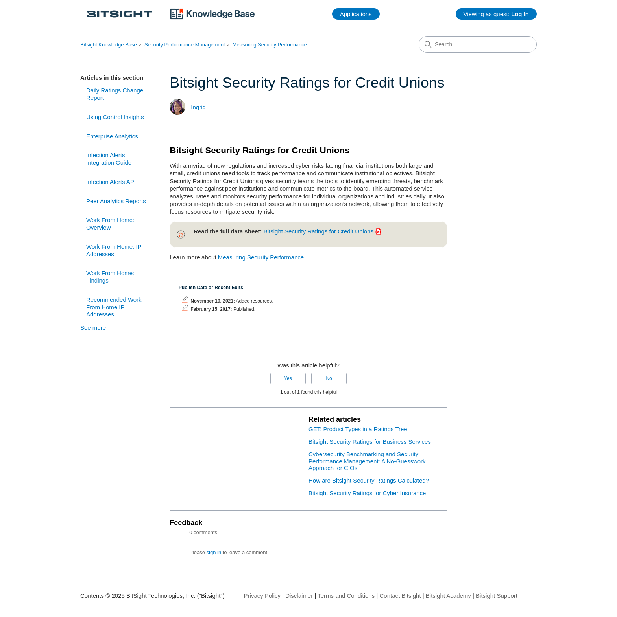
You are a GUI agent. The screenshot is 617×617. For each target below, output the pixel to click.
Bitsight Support (496, 595)
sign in (214, 552)
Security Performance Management (184, 45)
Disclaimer (299, 595)
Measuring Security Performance (270, 45)
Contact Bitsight (400, 595)
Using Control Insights (115, 117)
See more (93, 327)
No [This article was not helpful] (329, 378)
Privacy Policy (262, 595)
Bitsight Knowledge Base (108, 45)
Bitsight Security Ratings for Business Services (369, 441)
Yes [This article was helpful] (288, 378)
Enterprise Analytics (112, 136)
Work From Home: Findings (110, 277)
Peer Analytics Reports (116, 201)
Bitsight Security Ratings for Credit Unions (318, 231)
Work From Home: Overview (110, 224)
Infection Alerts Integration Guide (108, 159)
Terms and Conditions (346, 595)
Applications (356, 14)
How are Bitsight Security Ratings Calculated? (368, 480)
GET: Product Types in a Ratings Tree (357, 429)
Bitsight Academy (448, 595)
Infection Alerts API (111, 181)
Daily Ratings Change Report (114, 94)
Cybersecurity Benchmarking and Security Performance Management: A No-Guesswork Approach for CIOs (367, 461)
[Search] (477, 44)
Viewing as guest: (496, 14)
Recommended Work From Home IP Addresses (114, 307)
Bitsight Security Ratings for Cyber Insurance (367, 493)
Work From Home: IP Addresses (113, 250)
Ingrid (198, 107)
